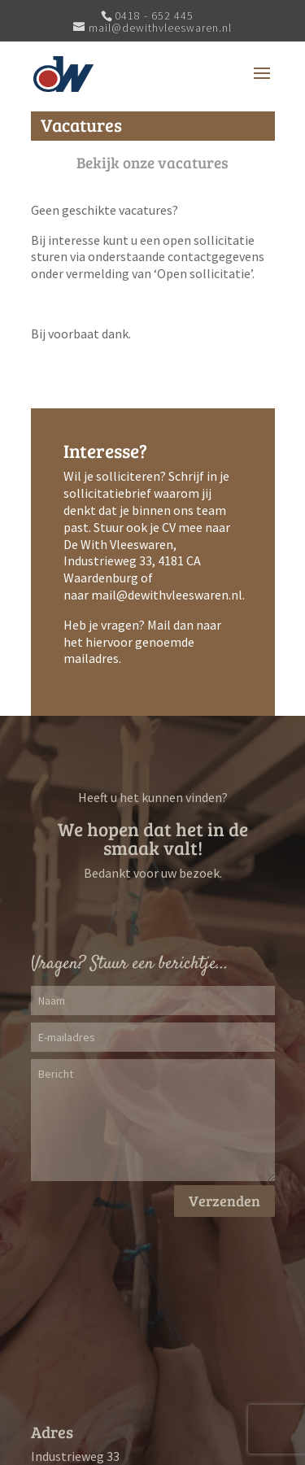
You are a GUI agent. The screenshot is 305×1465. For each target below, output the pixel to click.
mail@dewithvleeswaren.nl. (168, 594)
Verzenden (224, 1200)
